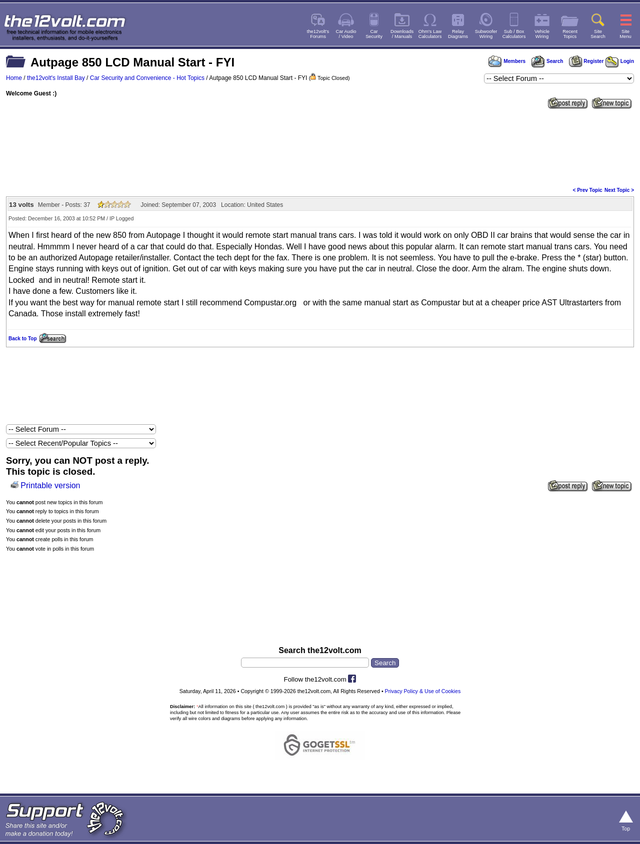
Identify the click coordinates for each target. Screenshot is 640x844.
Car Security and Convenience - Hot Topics (147, 77)
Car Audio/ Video (346, 34)
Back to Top (22, 338)
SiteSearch (598, 34)
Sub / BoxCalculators (514, 34)
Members (507, 61)
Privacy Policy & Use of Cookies (423, 691)
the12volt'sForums (318, 34)
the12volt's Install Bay (56, 77)
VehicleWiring (542, 34)
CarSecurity (374, 34)
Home (14, 77)
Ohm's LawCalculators (430, 34)
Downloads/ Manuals (402, 34)
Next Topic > (619, 190)
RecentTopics (570, 34)
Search (547, 61)
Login (620, 61)
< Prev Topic (587, 190)
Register (586, 61)
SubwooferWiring (486, 34)
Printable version (50, 485)
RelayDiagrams (458, 34)
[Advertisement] (320, 147)
